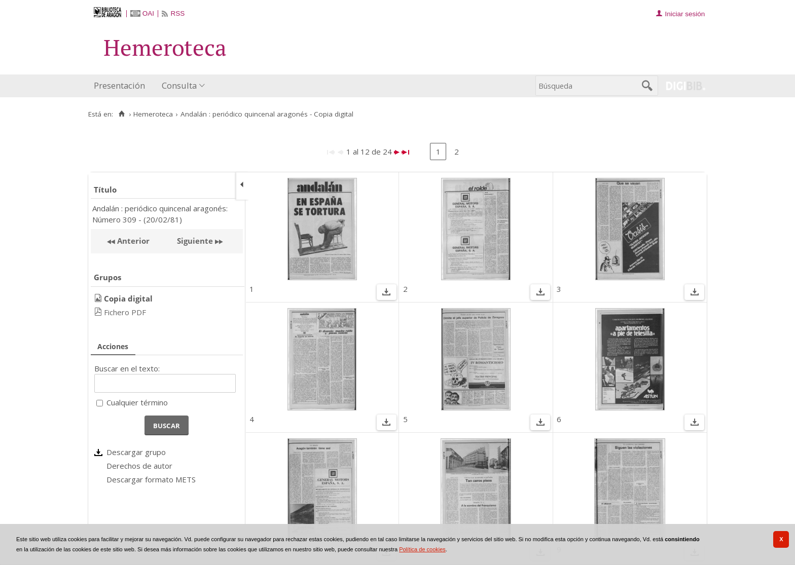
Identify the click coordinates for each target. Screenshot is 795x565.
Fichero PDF (125, 312)
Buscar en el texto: (127, 368)
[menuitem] (122, 85)
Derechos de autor (139, 466)
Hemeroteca (153, 114)
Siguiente (195, 241)
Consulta (179, 85)
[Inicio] (121, 114)
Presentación (119, 85)
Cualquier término (137, 402)
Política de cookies (422, 549)
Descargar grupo (136, 452)
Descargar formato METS (151, 479)
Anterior (132, 241)
